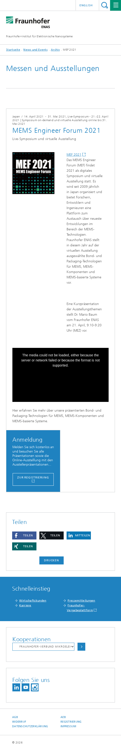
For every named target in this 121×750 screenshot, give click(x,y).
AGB (15, 717)
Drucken (51, 560)
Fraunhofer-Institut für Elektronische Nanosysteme (39, 36)
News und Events (35, 49)
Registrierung (71, 721)
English (86, 5)
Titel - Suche (104, 5)
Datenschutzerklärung (30, 726)
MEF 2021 (74, 155)
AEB (63, 717)
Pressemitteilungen (81, 600)
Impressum (68, 726)
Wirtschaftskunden (32, 600)
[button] (24, 535)
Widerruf (19, 721)
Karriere (25, 605)
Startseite (13, 49)
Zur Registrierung (33, 477)
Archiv (55, 49)
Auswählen (81, 647)
